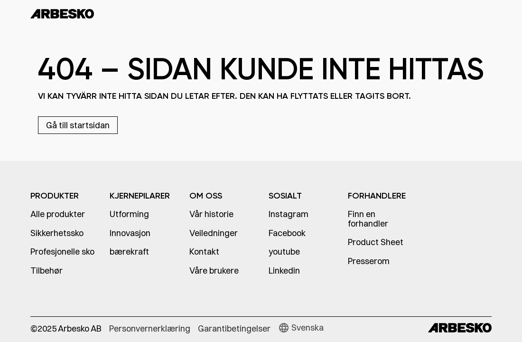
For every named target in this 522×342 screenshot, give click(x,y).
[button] (301, 327)
